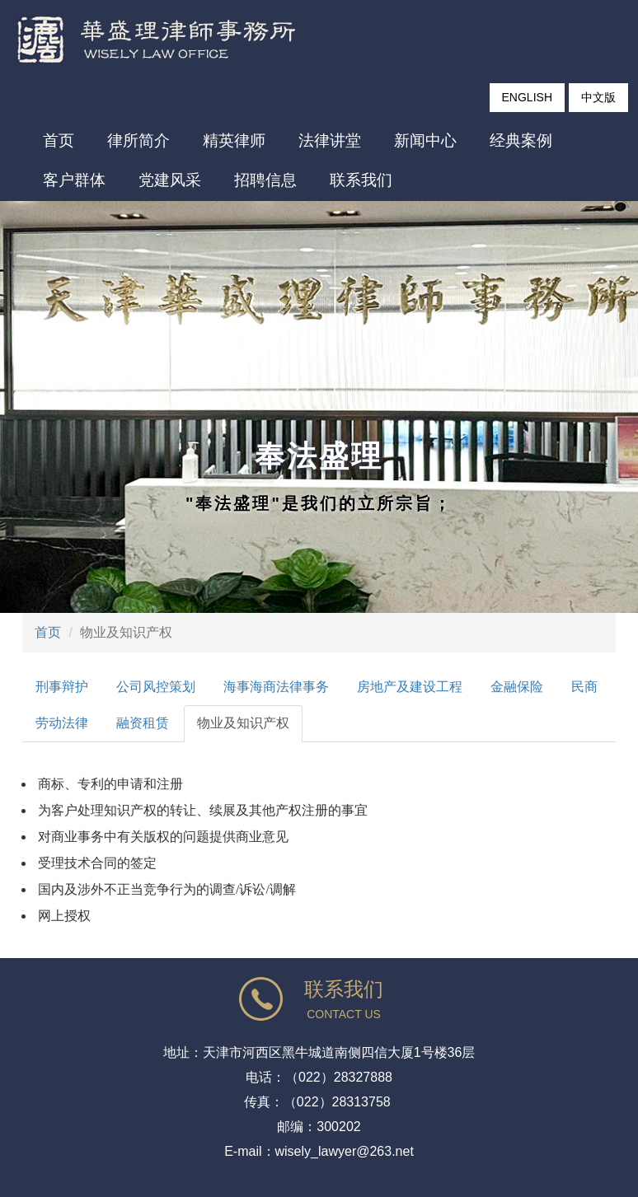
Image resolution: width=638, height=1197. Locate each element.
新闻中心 (425, 140)
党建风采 (169, 180)
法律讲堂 (329, 140)
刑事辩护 (61, 687)
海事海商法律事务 (276, 687)
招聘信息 (265, 180)
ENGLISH (527, 97)
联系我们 (361, 180)
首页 (58, 140)
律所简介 (138, 140)
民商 (584, 687)
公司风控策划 (155, 687)
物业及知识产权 (243, 723)
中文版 (598, 97)
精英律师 (234, 140)
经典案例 (521, 140)
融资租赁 (142, 723)
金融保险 (516, 687)
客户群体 (74, 180)
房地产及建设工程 (409, 687)
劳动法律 (61, 723)
